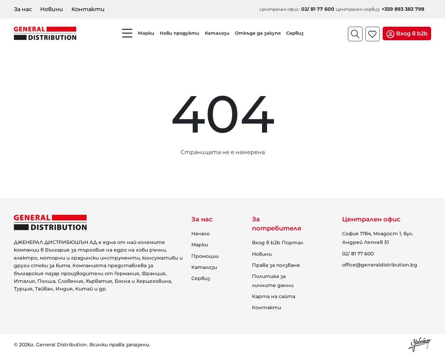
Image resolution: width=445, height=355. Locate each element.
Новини (51, 9)
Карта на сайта (273, 296)
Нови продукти (179, 33)
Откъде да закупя (258, 33)
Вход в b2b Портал (277, 242)
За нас (23, 9)
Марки (146, 33)
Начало (200, 233)
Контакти (88, 9)
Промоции (205, 256)
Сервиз (295, 33)
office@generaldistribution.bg (379, 265)
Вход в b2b (407, 34)
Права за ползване (276, 265)
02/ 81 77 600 (358, 254)
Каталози (217, 33)
